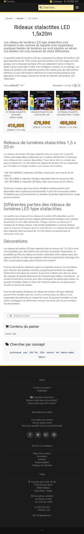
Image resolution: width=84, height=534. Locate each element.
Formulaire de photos (43, 397)
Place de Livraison (42, 453)
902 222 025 (71, 1)
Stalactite (20, 19)
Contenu (9, 1)
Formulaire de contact (42, 419)
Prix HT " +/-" (18, 85)
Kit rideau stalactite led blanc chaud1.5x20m (16, 115)
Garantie (42, 459)
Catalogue (56, 1)
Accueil (9, 19)
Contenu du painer (42, 387)
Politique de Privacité (42, 465)
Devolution (42, 456)
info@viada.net (44, 515)
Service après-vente (42, 422)
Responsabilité (42, 462)
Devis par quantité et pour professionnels (42, 425)
